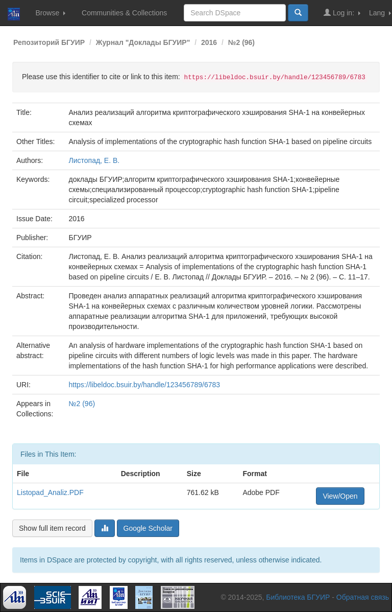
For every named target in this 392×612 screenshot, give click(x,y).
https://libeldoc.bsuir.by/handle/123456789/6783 (144, 385)
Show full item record (52, 528)
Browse (50, 13)
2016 (209, 42)
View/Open (340, 496)
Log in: (342, 12)
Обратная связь (362, 597)
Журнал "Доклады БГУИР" (143, 42)
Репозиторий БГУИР (49, 42)
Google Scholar (148, 528)
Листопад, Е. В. (94, 160)
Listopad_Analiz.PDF (50, 492)
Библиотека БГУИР (298, 597)
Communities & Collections (124, 13)
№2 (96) (241, 42)
